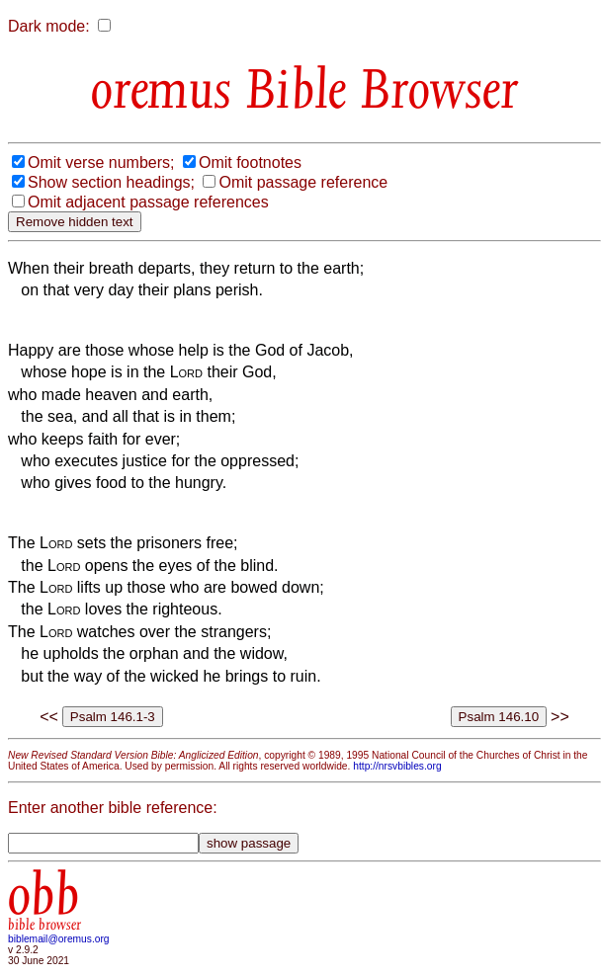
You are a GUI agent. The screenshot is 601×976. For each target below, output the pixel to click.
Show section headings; (111, 182)
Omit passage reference (302, 182)
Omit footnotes (250, 162)
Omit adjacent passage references (148, 202)
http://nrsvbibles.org (397, 766)
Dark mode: (49, 26)
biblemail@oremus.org (59, 939)
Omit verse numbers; (101, 162)
